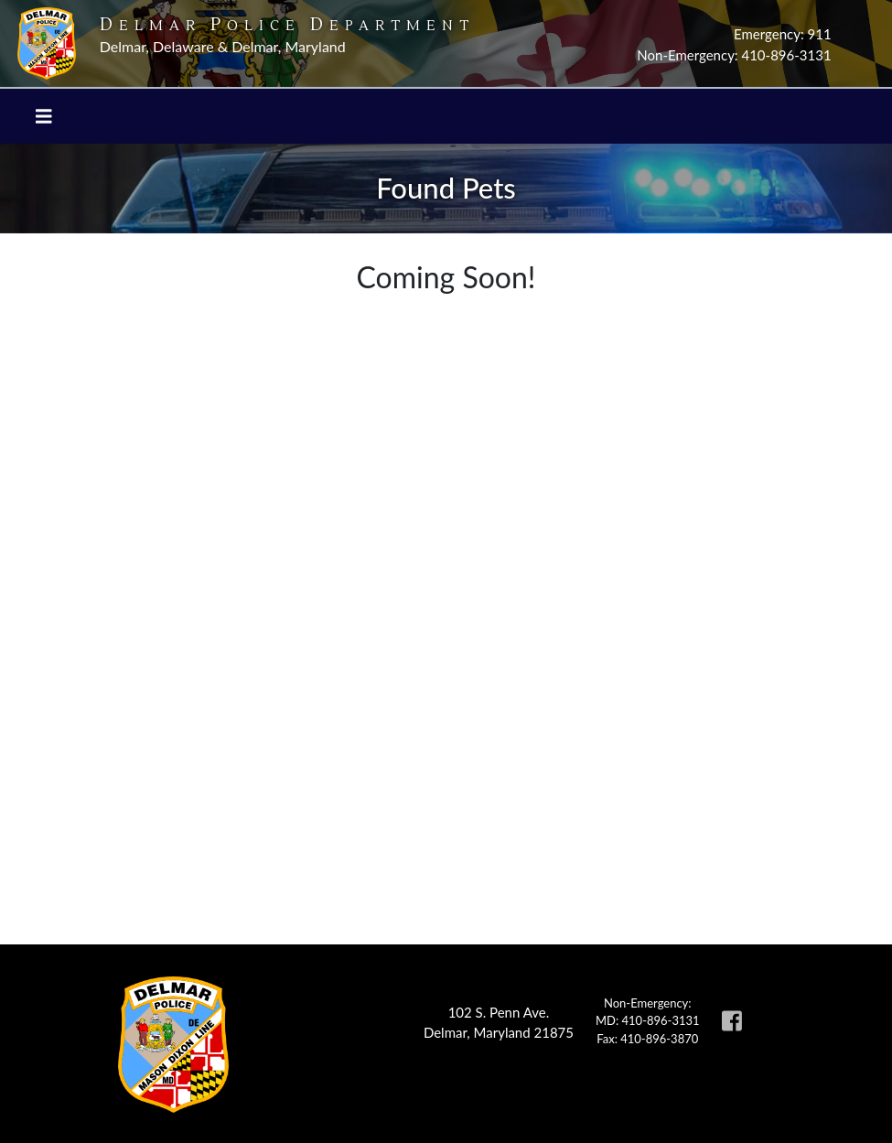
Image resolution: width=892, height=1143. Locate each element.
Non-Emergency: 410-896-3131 (734, 55)
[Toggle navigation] (44, 116)
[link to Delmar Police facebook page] (732, 1029)
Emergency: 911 (783, 34)
